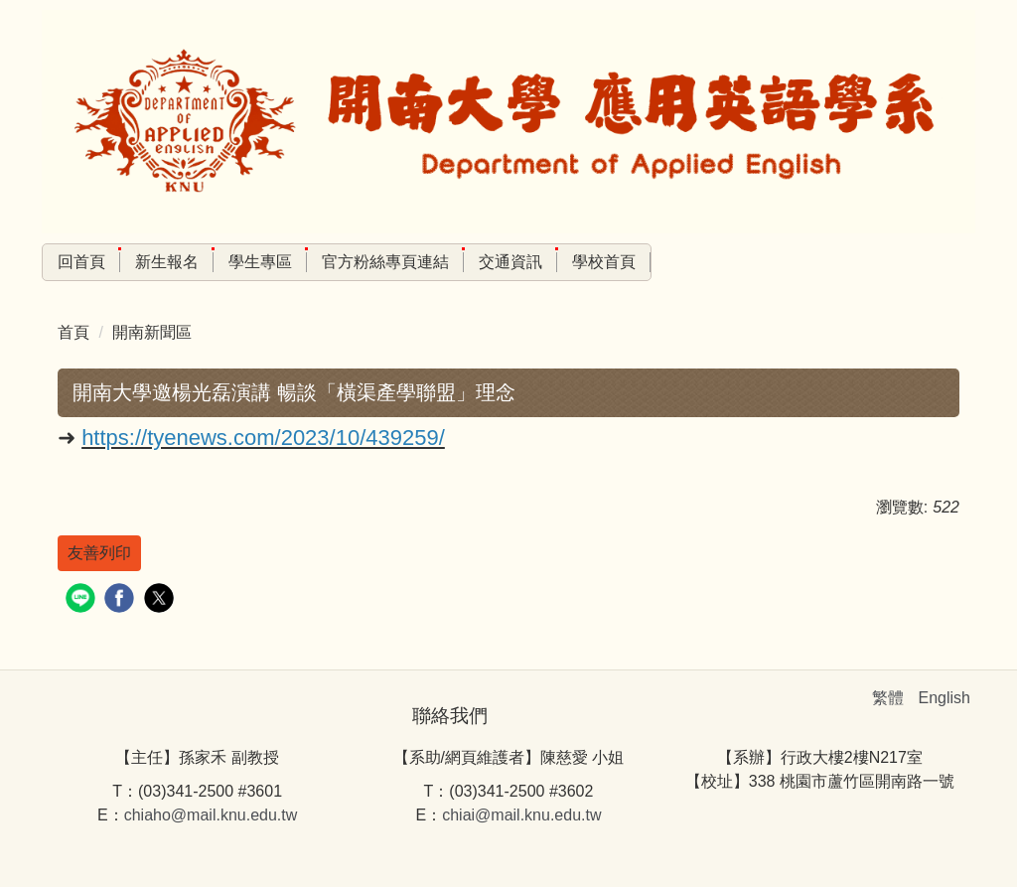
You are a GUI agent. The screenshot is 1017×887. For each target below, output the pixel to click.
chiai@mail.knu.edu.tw (521, 815)
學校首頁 (604, 261)
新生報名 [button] (167, 261)
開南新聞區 (152, 332)
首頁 (73, 332)
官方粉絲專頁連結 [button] (385, 261)
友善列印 (99, 552)
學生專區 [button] (260, 261)
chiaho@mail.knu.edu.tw (211, 815)
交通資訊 (510, 261)
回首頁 (81, 261)
